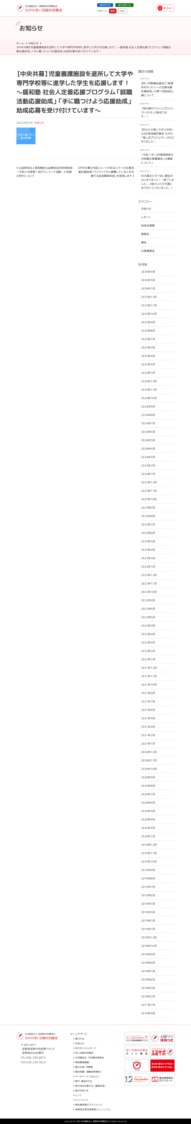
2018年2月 (148, 996)
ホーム (20, 43)
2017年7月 (148, 1005)
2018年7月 (148, 971)
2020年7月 (148, 794)
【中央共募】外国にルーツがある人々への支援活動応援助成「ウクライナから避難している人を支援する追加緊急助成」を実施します (106, 172)
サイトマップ (80, 1100)
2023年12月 (149, 482)
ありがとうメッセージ (84, 1048)
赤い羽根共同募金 (83, 1052)
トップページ (79, 1034)
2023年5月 (148, 541)
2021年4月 (148, 727)
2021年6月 (148, 710)
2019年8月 (148, 878)
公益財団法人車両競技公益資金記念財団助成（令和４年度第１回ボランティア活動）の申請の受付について (44, 172)
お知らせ (33, 43)
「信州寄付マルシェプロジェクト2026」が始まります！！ (157, 112)
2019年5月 (148, 904)
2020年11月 (149, 760)
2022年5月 (148, 625)
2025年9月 (148, 322)
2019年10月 (149, 861)
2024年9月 (148, 406)
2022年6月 (148, 617)
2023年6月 (148, 533)
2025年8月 (148, 331)
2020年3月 (148, 828)
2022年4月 (148, 634)
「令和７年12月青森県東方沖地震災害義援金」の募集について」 (157, 159)
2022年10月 (149, 592)
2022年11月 (149, 583)
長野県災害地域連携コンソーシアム (92, 1109)
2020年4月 (148, 819)
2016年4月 (148, 1013)
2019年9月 (148, 870)
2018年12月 (149, 937)
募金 (144, 242)
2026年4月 (148, 272)
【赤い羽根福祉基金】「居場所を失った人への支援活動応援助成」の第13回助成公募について (157, 89)
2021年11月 (149, 676)
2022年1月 (148, 659)
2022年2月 (148, 651)
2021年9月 (148, 693)
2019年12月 (149, 845)
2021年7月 (148, 701)
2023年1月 (148, 566)
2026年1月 (148, 288)
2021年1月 (148, 743)
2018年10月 (149, 946)
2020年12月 (149, 752)
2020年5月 (148, 811)
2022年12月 (149, 575)
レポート (146, 217)
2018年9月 (148, 954)
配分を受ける (124, 5)
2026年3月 (148, 280)
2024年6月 (148, 432)
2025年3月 (148, 364)
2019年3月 (148, 912)
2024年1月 (148, 474)
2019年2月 (148, 920)
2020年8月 (148, 786)
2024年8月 (148, 415)
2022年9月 (148, 600)
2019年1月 (148, 929)
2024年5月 (148, 440)
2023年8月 (148, 516)
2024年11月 (149, 390)
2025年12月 (149, 297)
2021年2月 (148, 735)
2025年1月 (148, 373)
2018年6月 (148, 979)
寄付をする (105, 5)
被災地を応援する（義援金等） (90, 1085)
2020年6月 (148, 802)
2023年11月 (149, 491)
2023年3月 (148, 558)
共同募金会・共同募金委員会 (88, 1057)
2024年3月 (148, 457)
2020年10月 (149, 769)
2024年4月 (148, 449)
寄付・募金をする (82, 1081)
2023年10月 (149, 499)
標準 (113, 10)
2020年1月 (148, 836)
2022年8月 (148, 609)
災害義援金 (148, 251)
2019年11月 (149, 853)
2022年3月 (148, 642)
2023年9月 (148, 508)
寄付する (78, 1038)
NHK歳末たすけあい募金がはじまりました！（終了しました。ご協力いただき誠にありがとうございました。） (157, 182)
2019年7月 (148, 887)
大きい (122, 10)
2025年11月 (149, 305)
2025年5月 (148, 347)
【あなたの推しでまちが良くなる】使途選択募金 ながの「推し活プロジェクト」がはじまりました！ (157, 135)
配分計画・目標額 (83, 1067)
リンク (77, 1095)
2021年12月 (149, 668)
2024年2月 (148, 465)
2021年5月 (148, 718)
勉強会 (145, 234)
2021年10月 (149, 684)
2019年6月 (148, 895)
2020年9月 (148, 777)
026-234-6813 (36, 1057)
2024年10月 (149, 398)
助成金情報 (148, 225)
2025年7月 (148, 339)
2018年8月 (148, 963)
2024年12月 (149, 381)
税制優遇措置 (81, 1062)
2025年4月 (148, 356)
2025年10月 (149, 314)
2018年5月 (148, 988)
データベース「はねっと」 (86, 1076)
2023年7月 (148, 524)
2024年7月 (148, 423)
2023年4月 (148, 550)
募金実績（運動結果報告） (88, 1071)
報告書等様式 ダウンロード (87, 1104)
